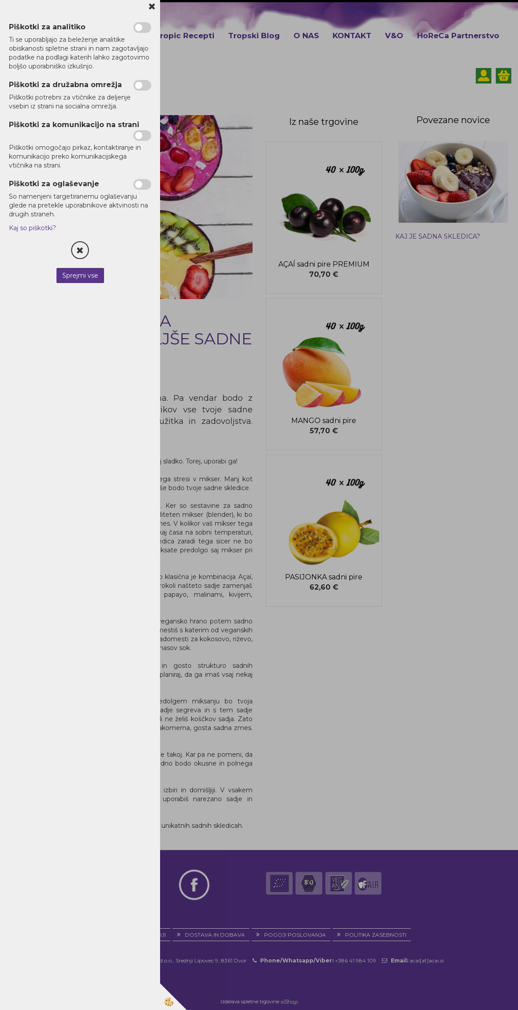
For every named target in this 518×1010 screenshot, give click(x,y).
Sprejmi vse (80, 275)
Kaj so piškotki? (32, 228)
